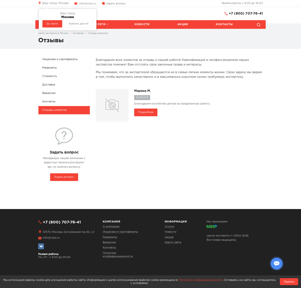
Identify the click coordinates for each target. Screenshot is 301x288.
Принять (289, 281)
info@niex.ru (87, 3)
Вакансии (48, 93)
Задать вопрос (116, 3)
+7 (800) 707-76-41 (246, 13)
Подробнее (145, 112)
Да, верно (52, 24)
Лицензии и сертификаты (60, 59)
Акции (182, 24)
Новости (142, 24)
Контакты (224, 24)
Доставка (48, 85)
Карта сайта (173, 242)
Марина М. (142, 91)
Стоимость (49, 76)
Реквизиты (49, 68)
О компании (111, 227)
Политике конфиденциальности (200, 280)
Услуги (99, 24)
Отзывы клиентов (54, 110)
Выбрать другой (78, 24)
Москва (55, 3)
